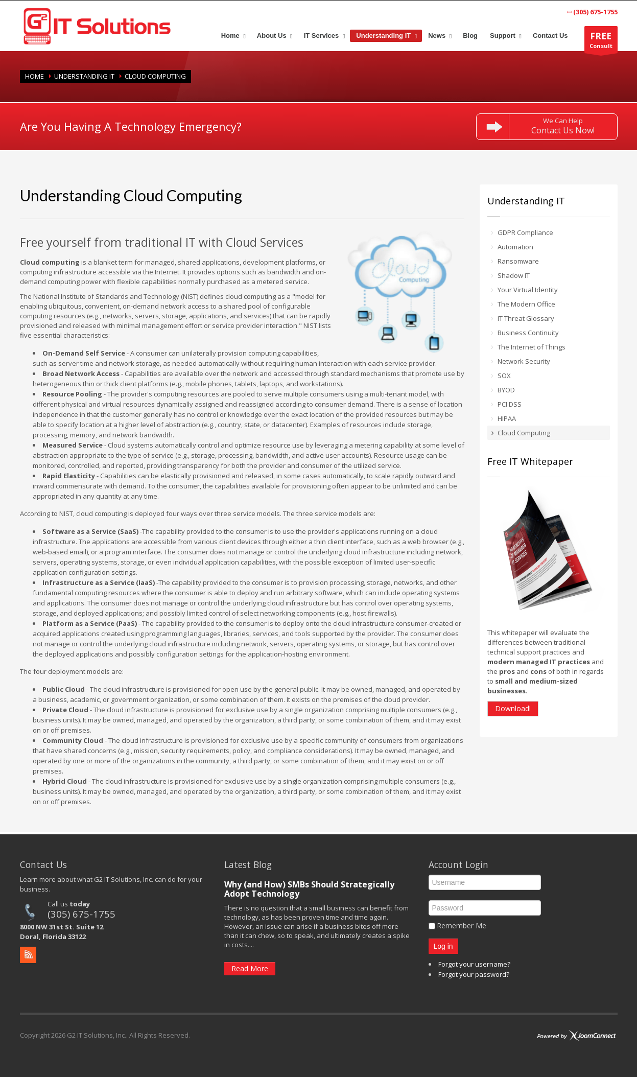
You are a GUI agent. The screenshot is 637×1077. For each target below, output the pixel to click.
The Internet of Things (531, 347)
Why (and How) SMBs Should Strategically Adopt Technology (309, 889)
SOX (504, 375)
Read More (249, 968)
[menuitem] (233, 36)
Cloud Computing (524, 432)
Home (34, 76)
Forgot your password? (473, 974)
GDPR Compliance (525, 232)
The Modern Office (526, 304)
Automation (515, 246)
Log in (443, 946)
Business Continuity (528, 332)
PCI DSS (510, 404)
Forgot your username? (474, 964)
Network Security (524, 361)
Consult (601, 41)
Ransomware (518, 261)
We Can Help (563, 126)
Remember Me (461, 925)
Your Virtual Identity (528, 289)
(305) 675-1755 (81, 913)
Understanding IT (84, 76)
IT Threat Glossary (526, 318)
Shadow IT (514, 275)
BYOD (506, 389)
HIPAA (507, 418)
